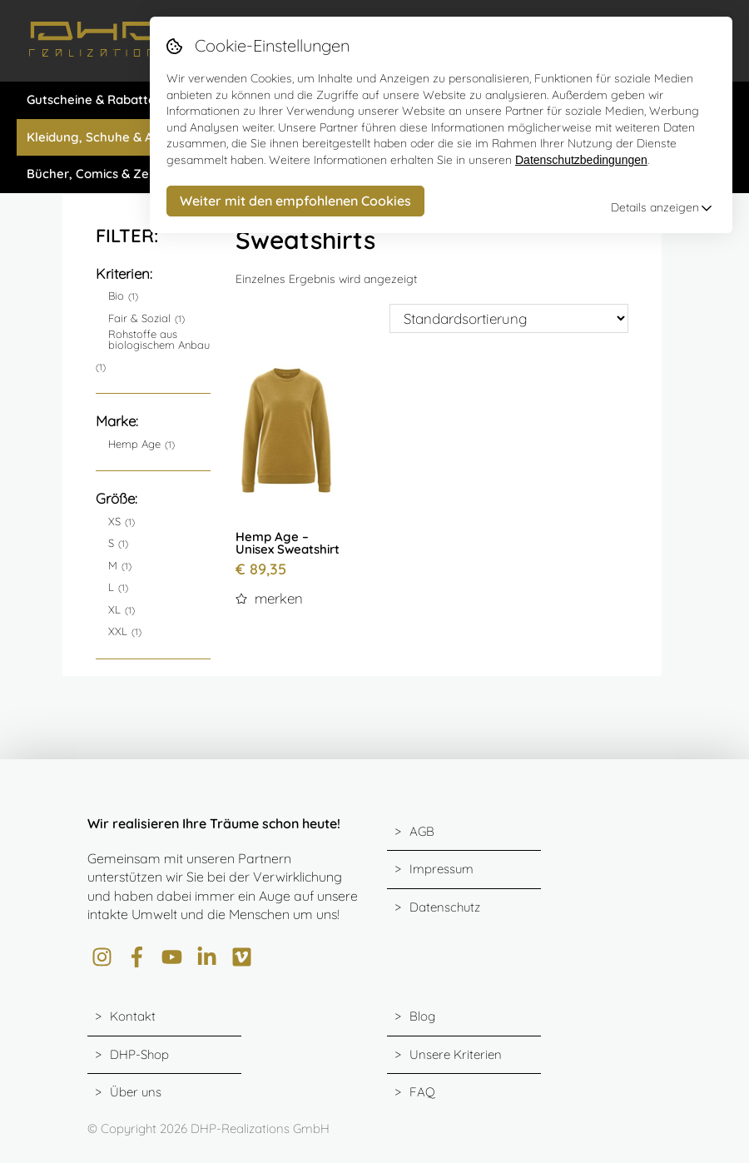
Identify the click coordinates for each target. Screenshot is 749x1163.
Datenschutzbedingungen (581, 159)
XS (114, 521)
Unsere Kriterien (455, 1054)
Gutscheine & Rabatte (91, 99)
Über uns (135, 1092)
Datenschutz (444, 907)
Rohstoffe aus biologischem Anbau (159, 339)
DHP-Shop (139, 1054)
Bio (116, 296)
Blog (422, 1016)
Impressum (441, 869)
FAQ (422, 1092)
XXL (117, 631)
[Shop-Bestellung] (508, 318)
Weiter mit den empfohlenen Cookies (295, 200)
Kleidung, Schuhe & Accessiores (120, 137)
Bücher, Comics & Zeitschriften (118, 173)
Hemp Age (134, 444)
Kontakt (133, 1016)
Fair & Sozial (139, 318)
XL (114, 610)
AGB (421, 831)
